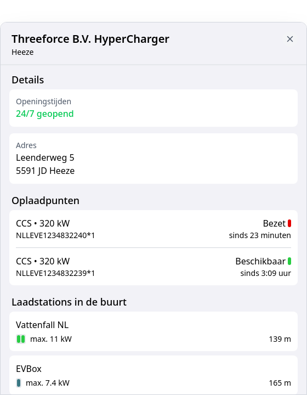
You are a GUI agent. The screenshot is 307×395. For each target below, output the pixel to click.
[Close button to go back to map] (290, 39)
